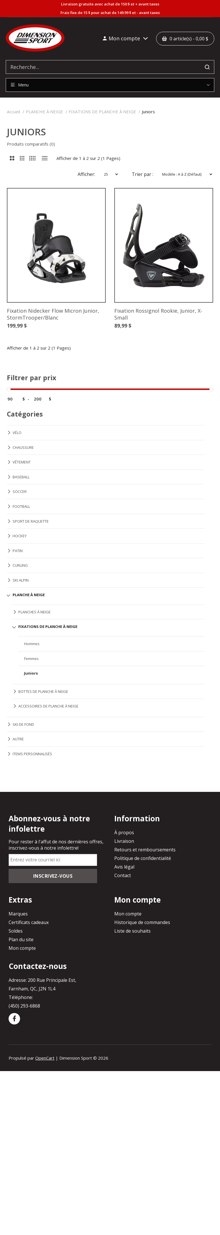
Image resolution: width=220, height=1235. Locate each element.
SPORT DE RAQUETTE (31, 521)
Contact (122, 875)
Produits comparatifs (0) (31, 144)
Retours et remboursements (145, 850)
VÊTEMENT (22, 462)
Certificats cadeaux (29, 922)
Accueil (13, 111)
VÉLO (17, 432)
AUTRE (18, 739)
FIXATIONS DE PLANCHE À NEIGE (102, 111)
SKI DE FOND (23, 724)
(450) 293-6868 (24, 1006)
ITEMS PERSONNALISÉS (32, 753)
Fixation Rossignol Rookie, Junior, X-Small (158, 314)
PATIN (18, 550)
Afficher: (86, 174)
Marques (18, 914)
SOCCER (20, 491)
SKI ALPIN (21, 580)
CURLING (20, 565)
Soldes (16, 931)
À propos (124, 832)
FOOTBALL (21, 506)
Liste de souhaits (132, 931)
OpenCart (44, 1058)
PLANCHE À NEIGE (44, 111)
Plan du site (21, 939)
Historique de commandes (142, 922)
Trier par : (142, 174)
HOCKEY (20, 535)
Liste (45, 158)
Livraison (124, 841)
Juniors (148, 111)
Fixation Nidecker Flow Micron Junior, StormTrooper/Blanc (53, 314)
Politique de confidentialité (142, 858)
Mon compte (22, 948)
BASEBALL (21, 476)
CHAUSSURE (23, 447)
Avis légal (124, 867)
